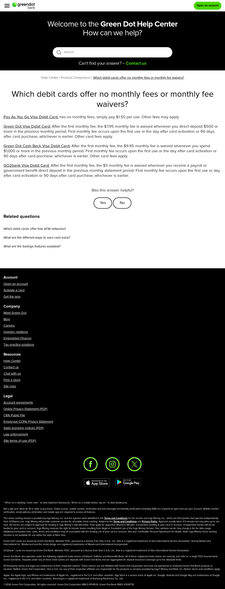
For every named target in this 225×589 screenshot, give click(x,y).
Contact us (11, 367)
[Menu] (7, 5)
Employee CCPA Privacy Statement (28, 421)
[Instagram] (112, 464)
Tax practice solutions (19, 344)
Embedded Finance (17, 338)
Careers (9, 325)
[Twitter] (134, 464)
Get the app (12, 296)
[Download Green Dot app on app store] (97, 482)
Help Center (12, 361)
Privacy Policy (149, 521)
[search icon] (58, 52)
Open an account (16, 284)
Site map (10, 386)
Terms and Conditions (115, 518)
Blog (7, 319)
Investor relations (16, 332)
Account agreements (18, 402)
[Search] (113, 52)
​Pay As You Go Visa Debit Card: (31, 117)
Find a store (12, 380)
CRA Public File (14, 415)
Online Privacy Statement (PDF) (25, 409)
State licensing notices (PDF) (24, 428)
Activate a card (14, 290)
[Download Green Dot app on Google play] (128, 482)
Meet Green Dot (15, 313)
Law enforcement (16, 434)
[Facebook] (90, 464)
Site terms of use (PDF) (20, 440)
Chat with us (12, 373)
